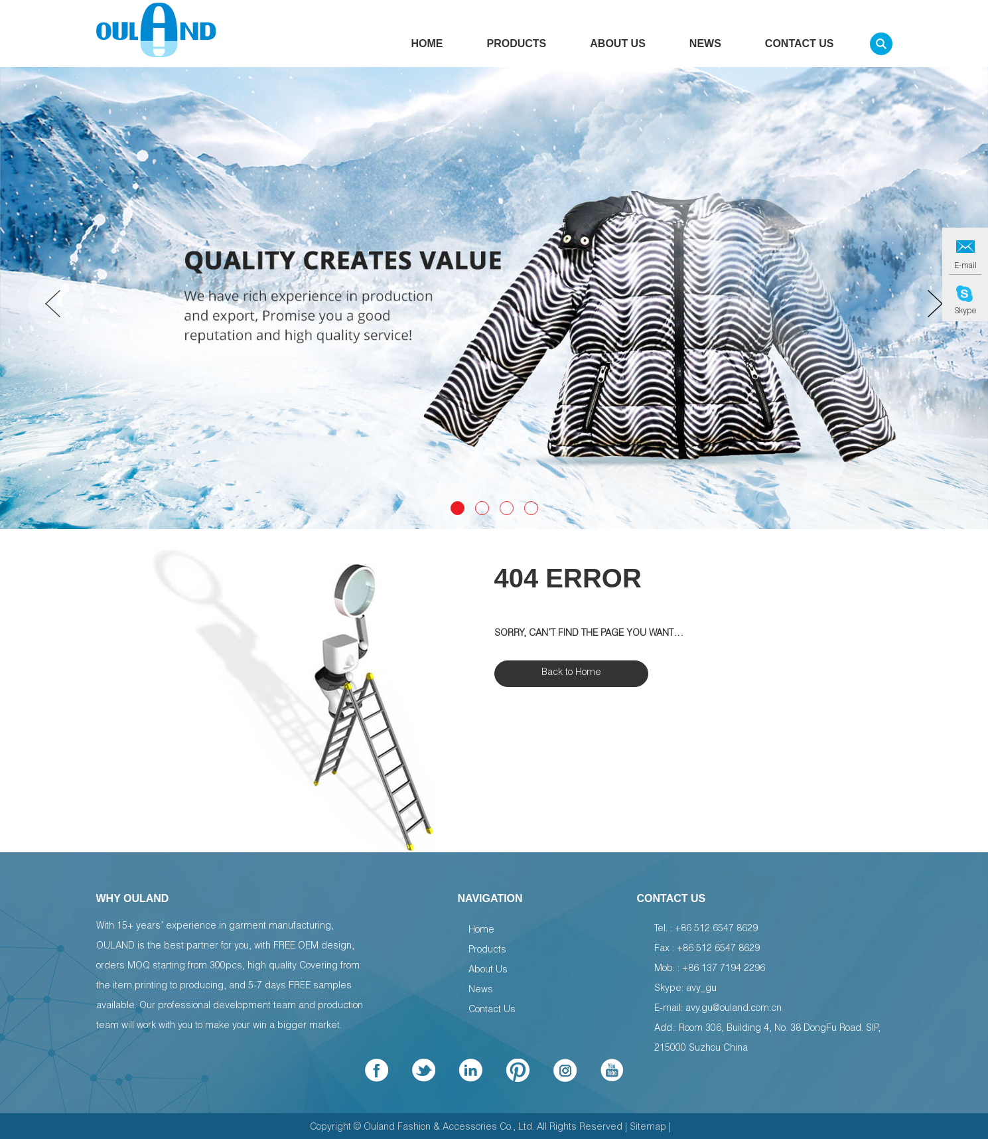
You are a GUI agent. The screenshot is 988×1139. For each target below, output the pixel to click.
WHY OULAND (132, 898)
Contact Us (799, 48)
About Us (618, 48)
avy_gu (701, 989)
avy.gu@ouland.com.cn (733, 1009)
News (705, 48)
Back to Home (571, 673)
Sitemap (648, 1127)
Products (517, 48)
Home (427, 48)
